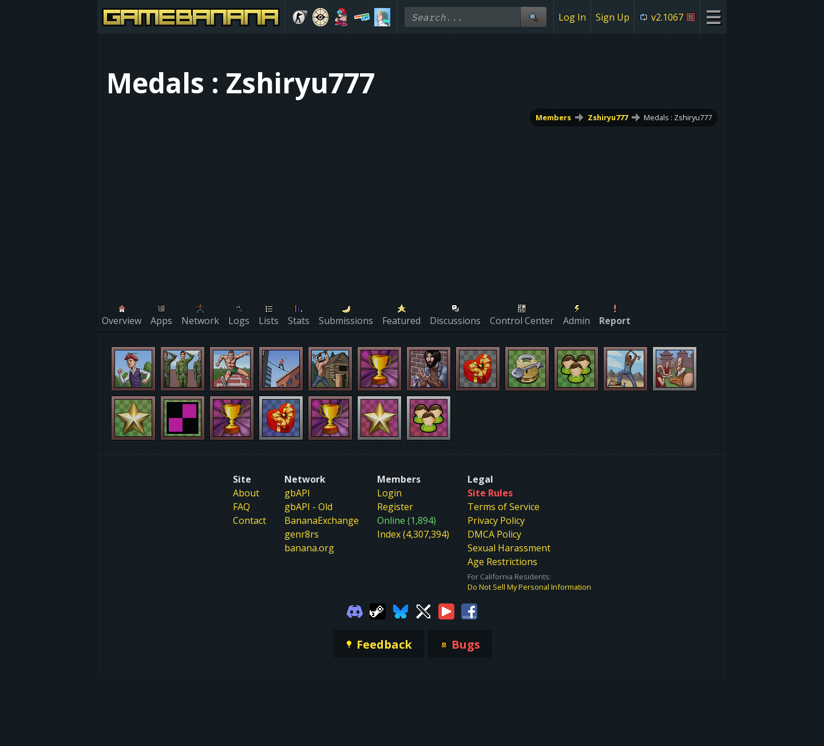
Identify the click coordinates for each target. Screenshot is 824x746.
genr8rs (301, 534)
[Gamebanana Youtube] (446, 610)
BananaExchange (321, 520)
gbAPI (297, 493)
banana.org (309, 548)
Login (389, 493)
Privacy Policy (496, 520)
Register (395, 506)
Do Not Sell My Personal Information (529, 587)
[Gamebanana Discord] (355, 610)
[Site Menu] (713, 17)
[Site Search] (533, 17)
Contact (249, 520)
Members (553, 117)
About (246, 493)
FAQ (241, 506)
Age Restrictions (502, 561)
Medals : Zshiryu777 (678, 117)
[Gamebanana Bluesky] (400, 610)
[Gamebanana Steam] (378, 610)
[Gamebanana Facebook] (469, 610)
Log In (572, 17)
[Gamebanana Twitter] (423, 610)
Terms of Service (504, 506)
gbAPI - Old (308, 506)
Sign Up (612, 17)
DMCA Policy (494, 534)
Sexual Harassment (509, 548)
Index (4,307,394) (413, 534)
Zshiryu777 (608, 117)
